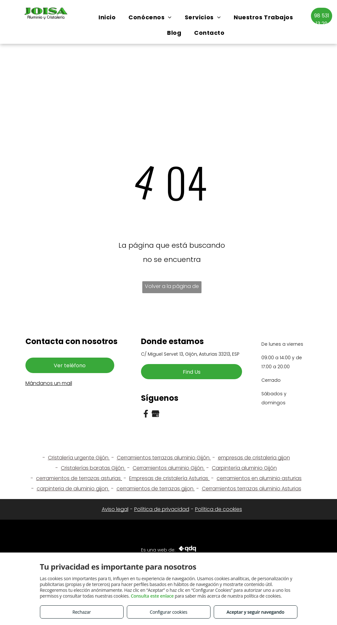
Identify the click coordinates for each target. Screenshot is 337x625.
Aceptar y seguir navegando (255, 612)
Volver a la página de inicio (172, 288)
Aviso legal (115, 509)
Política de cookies (218, 509)
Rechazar (81, 612)
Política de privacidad (161, 509)
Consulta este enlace (152, 596)
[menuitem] (107, 17)
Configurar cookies (168, 612)
